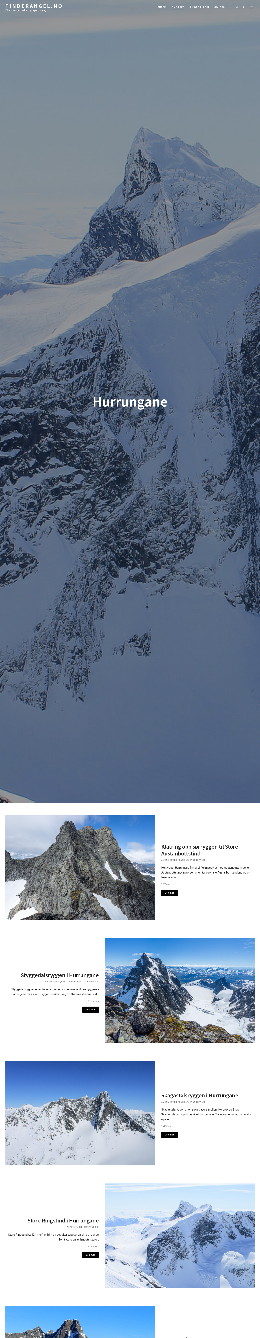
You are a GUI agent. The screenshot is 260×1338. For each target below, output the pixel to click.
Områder (178, 7)
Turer (162, 7)
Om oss (219, 7)
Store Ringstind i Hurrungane (63, 1207)
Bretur (65, 976)
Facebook (231, 7)
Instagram (237, 7)
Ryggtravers (198, 858)
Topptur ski (91, 1214)
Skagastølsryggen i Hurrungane (199, 1086)
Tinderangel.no (34, 6)
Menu (251, 7)
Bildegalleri (199, 7)
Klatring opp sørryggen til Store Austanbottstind (199, 848)
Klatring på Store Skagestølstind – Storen (202, 1327)
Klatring (183, 858)
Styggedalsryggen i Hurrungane (60, 969)
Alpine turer (169, 858)
